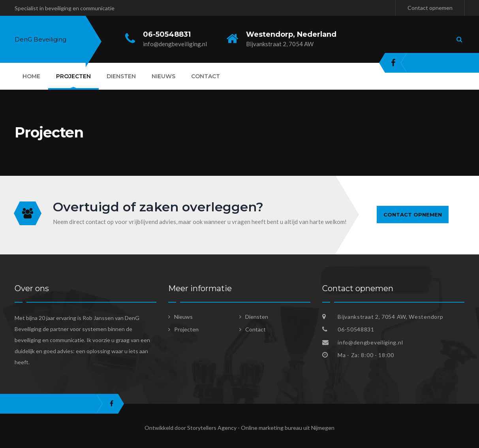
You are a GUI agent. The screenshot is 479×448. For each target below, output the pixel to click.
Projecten (73, 76)
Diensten (121, 76)
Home (31, 76)
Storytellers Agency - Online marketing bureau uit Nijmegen (260, 427)
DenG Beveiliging (40, 39)
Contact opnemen (430, 7)
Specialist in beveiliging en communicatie (65, 8)
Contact (205, 76)
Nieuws (163, 76)
